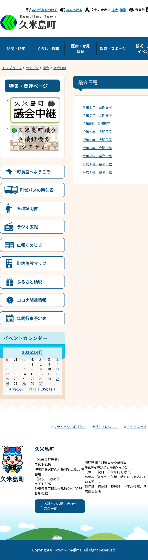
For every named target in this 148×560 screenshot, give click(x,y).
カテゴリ (32, 67)
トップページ (12, 67)
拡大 (114, 9)
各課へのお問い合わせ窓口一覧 (60, 506)
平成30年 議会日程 (97, 172)
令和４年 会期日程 (97, 139)
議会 (46, 67)
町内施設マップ (31, 263)
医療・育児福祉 (80, 48)
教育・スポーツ (113, 48)
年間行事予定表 (31, 318)
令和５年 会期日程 (97, 131)
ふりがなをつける (45, 9)
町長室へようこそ (34, 172)
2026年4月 (32, 352)
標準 (123, 9)
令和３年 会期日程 (97, 147)
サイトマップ (136, 426)
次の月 (46, 389)
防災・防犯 (16, 48)
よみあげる (74, 9)
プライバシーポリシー (70, 426)
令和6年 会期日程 (96, 123)
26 (7, 383)
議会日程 (59, 67)
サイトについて (106, 426)
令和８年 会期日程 (97, 107)
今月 (32, 389)
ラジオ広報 (27, 227)
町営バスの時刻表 (37, 190)
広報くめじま (29, 245)
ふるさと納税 (29, 282)
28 (24, 383)
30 (41, 383)
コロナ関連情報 (31, 300)
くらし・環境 (48, 48)
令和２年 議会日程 (97, 156)
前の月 (18, 389)
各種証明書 (27, 208)
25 (57, 378)
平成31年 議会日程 (97, 164)
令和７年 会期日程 (97, 115)
